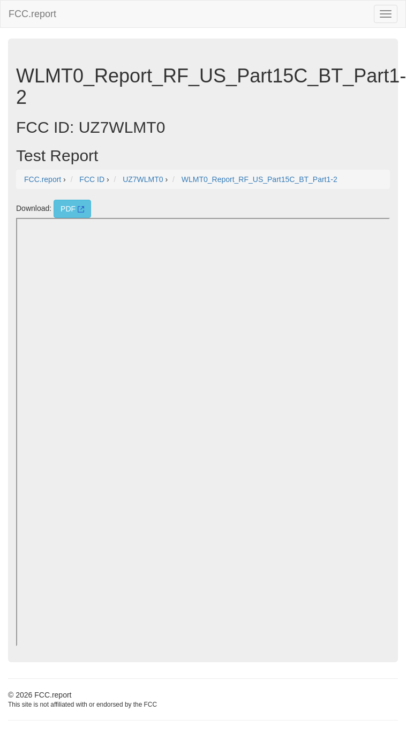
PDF (72, 209)
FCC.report (32, 14)
